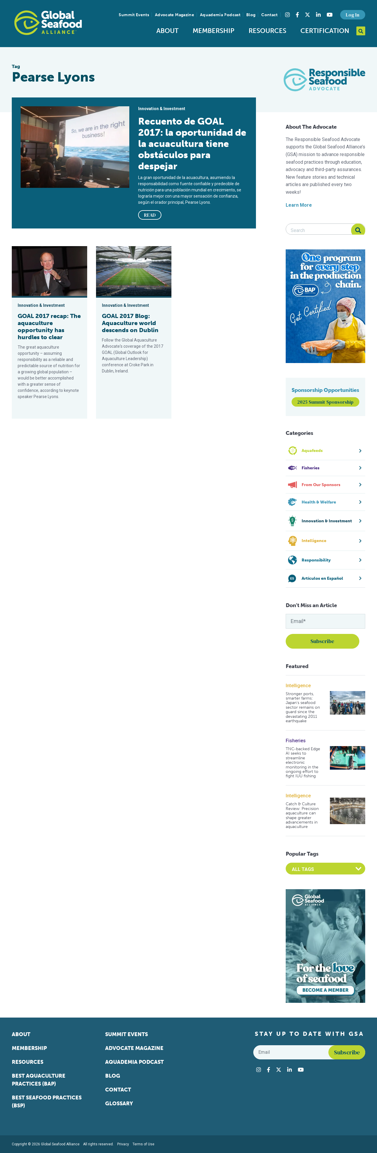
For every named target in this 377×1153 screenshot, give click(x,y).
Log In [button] (352, 14)
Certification (324, 31)
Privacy (123, 1144)
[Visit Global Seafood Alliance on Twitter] (307, 14)
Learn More (299, 205)
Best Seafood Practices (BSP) (47, 1101)
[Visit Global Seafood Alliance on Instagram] (287, 14)
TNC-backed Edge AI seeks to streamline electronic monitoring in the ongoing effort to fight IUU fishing (303, 762)
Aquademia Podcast (220, 14)
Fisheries (296, 740)
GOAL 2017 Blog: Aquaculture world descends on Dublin (130, 323)
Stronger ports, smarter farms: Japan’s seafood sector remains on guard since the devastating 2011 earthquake (303, 707)
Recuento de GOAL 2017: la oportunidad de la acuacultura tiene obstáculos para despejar (192, 144)
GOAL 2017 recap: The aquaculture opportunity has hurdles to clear (49, 326)
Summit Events (134, 14)
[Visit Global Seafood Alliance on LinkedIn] (318, 14)
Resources (267, 31)
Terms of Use (143, 1144)
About (167, 31)
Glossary (119, 1103)
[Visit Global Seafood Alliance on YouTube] (329, 14)
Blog (250, 14)
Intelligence (298, 685)
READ (150, 215)
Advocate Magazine (174, 14)
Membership (213, 31)
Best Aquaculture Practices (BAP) (38, 1080)
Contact (269, 14)
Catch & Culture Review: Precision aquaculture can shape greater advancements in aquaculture (302, 815)
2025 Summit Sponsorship (325, 402)
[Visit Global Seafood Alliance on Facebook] (297, 14)
